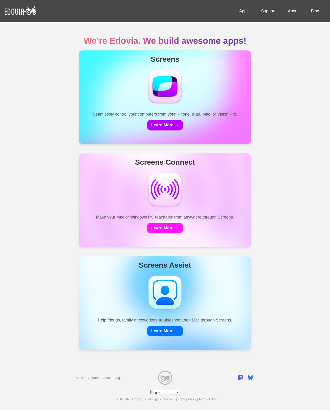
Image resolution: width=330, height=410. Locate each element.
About (293, 11)
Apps (244, 11)
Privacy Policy (187, 399)
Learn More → (165, 125)
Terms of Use (207, 399)
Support (268, 11)
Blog (315, 11)
